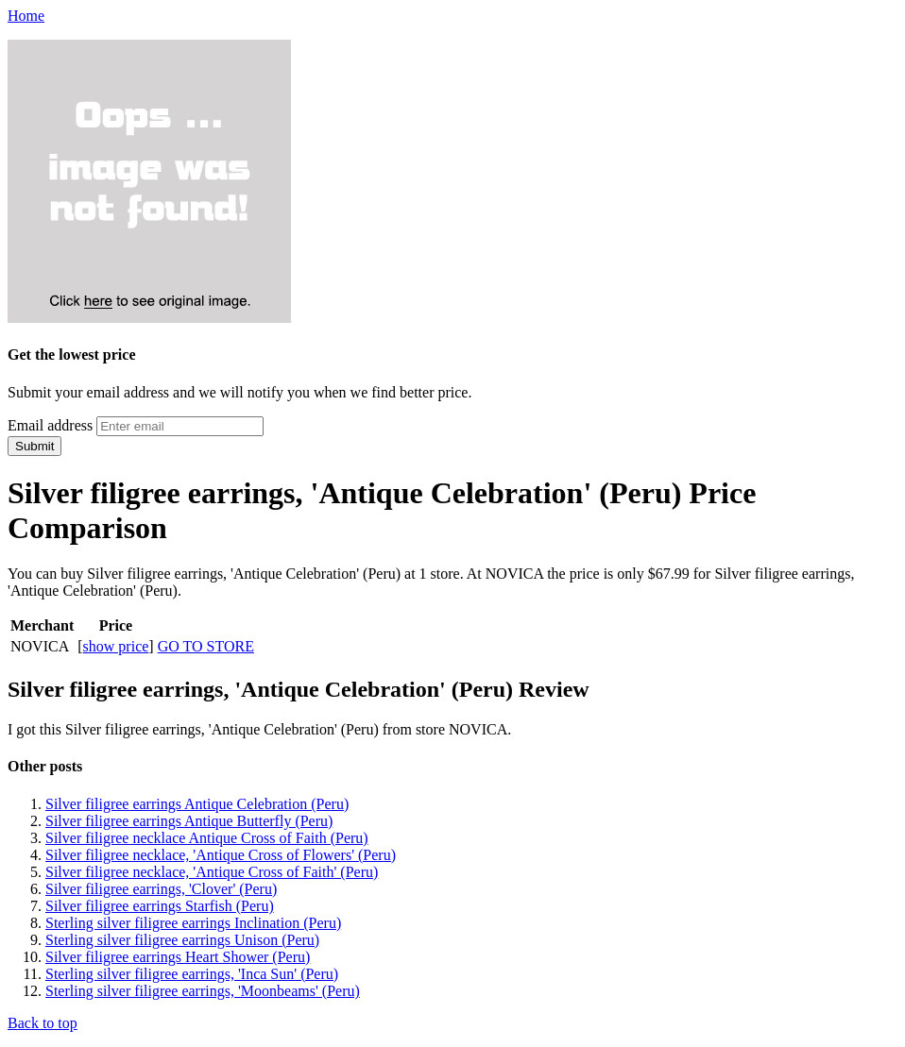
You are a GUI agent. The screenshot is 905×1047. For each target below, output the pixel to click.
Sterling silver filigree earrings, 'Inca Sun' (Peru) (191, 974)
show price (116, 646)
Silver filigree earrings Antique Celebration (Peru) (197, 804)
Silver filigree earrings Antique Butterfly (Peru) (189, 821)
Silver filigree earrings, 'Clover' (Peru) (161, 889)
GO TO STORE (206, 646)
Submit (34, 446)
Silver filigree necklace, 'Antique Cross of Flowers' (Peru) (220, 855)
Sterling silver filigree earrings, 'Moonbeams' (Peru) (202, 991)
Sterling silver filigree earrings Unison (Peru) (182, 940)
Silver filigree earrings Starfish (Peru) (159, 906)
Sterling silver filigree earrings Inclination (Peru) (193, 923)
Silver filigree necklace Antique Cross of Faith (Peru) (206, 838)
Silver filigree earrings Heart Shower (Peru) (177, 957)
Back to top (42, 1023)
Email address (50, 425)
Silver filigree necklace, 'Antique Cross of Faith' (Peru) (211, 872)
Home (26, 16)
